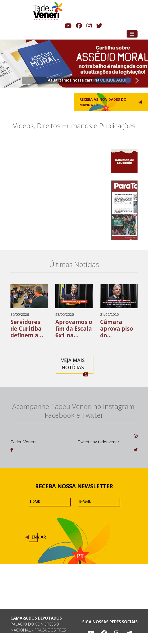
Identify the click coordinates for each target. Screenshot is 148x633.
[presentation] (58, 516)
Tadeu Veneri (23, 442)
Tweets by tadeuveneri (99, 442)
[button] (11, 64)
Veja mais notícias (74, 365)
